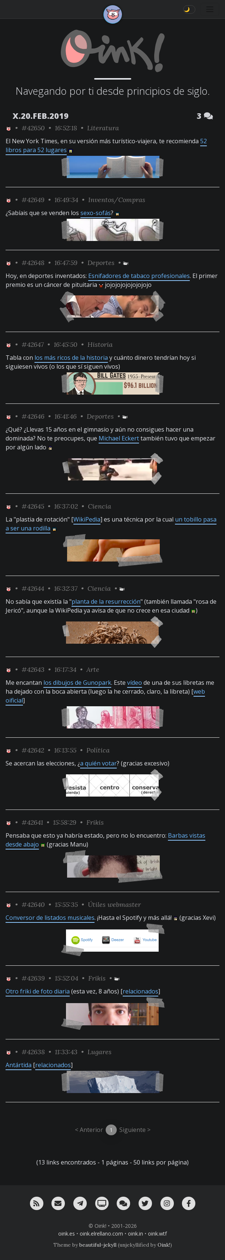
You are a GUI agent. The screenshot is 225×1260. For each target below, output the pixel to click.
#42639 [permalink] (33, 978)
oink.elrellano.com (101, 1233)
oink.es (66, 1233)
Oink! (164, 1244)
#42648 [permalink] (32, 262)
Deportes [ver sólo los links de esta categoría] (101, 262)
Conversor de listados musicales (50, 918)
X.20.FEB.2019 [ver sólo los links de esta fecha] (41, 115)
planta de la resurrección (106, 601)
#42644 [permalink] (32, 588)
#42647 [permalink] (32, 344)
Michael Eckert (119, 438)
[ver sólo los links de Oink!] (8, 128)
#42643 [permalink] (32, 669)
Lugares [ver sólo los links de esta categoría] (99, 1052)
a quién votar (98, 763)
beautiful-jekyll (97, 1244)
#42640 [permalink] (33, 904)
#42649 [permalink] (32, 199)
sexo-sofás (95, 213)
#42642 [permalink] (32, 750)
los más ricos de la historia (71, 357)
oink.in (135, 1233)
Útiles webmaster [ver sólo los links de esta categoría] (114, 904)
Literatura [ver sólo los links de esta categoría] (103, 128)
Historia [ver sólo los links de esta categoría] (100, 344)
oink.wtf (157, 1233)
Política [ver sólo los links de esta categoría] (98, 750)
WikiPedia (86, 519)
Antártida (19, 1065)
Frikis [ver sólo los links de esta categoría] (95, 822)
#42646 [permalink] (32, 416)
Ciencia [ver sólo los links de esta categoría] (99, 506)
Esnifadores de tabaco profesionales (139, 276)
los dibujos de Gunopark (77, 682)
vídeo (134, 682)
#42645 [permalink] (32, 506)
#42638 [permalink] (33, 1052)
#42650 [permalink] (33, 128)
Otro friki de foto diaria (38, 991)
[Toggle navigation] (210, 9)
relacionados (140, 991)
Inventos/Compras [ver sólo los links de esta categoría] (116, 199)
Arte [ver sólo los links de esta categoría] (92, 669)
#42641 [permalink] (32, 822)
